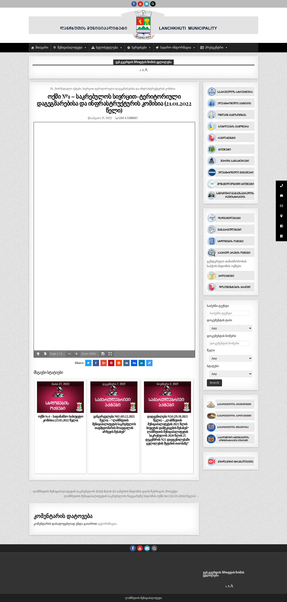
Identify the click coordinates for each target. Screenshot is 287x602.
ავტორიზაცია (107, 523)
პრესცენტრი (214, 47)
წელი (211, 350)
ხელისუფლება (107, 47)
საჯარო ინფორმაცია (175, 47)
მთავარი (41, 47)
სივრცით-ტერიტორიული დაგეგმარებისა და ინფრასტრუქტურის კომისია (129, 88)
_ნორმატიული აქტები (67, 88)
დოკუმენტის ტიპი (219, 320)
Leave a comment (128, 118)
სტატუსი (213, 366)
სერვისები (139, 47)
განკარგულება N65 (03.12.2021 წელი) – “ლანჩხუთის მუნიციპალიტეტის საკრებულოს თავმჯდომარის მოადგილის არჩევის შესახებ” (114, 424)
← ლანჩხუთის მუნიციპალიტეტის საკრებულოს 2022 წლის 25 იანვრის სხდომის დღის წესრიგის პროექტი (103, 491)
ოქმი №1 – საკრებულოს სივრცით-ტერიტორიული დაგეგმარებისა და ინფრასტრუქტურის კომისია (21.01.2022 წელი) (114, 103)
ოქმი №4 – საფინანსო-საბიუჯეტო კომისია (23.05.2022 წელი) (60, 418)
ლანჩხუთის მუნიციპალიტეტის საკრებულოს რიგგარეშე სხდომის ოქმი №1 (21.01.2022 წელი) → (131, 496)
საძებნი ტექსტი (218, 306)
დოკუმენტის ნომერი (221, 336)
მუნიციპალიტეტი (69, 47)
